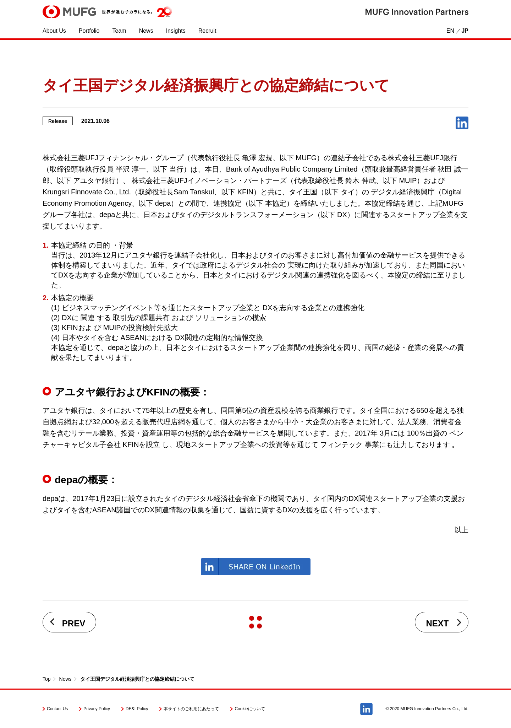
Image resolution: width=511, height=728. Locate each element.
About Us (54, 31)
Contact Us (57, 708)
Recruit (207, 31)
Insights (176, 31)
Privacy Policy (96, 708)
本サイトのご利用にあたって (191, 708)
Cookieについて (250, 708)
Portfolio (89, 31)
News (146, 31)
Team (119, 31)
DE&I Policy (137, 708)
